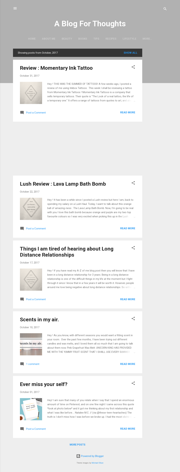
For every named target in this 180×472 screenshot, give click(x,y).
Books (82, 38)
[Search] (165, 9)
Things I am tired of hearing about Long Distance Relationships (66, 252)
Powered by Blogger (90, 456)
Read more (127, 112)
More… (147, 38)
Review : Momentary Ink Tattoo (56, 68)
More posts (77, 444)
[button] (133, 67)
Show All (130, 52)
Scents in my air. (39, 319)
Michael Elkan (97, 463)
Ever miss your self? (43, 384)
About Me (48, 38)
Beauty (67, 38)
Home (32, 38)
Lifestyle (129, 38)
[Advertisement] (156, 100)
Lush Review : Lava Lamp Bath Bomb (63, 184)
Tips (96, 38)
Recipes (111, 38)
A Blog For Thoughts (90, 23)
